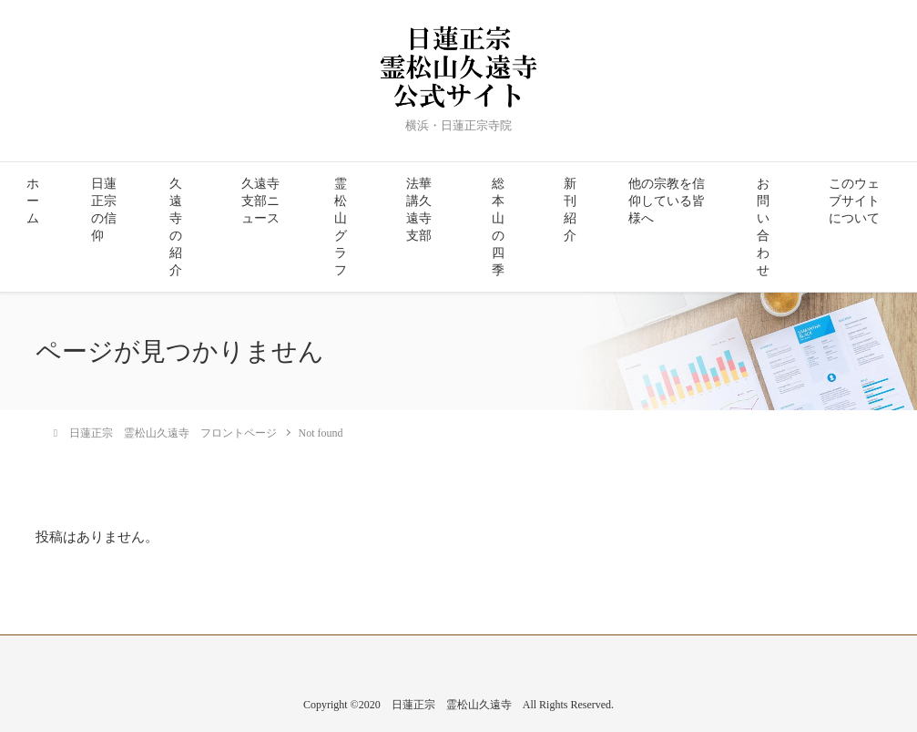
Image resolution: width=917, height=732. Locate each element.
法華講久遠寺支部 (419, 209)
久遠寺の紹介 (175, 227)
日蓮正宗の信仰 (104, 209)
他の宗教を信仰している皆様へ (666, 201)
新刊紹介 (570, 209)
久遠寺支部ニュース (260, 201)
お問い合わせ (763, 227)
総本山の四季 (498, 227)
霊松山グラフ (340, 227)
